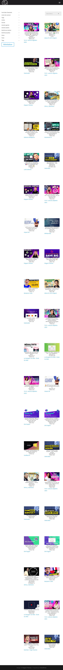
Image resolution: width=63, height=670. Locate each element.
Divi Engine (27, 424)
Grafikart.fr (27, 455)
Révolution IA (48, 137)
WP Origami (53, 38)
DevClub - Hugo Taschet (30, 650)
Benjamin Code (28, 293)
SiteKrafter (27, 73)
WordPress (43, 668)
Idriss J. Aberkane (49, 106)
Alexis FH (46, 38)
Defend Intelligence (29, 137)
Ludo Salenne (27, 169)
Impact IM (26, 232)
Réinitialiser (7, 44)
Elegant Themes (28, 105)
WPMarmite (47, 233)
